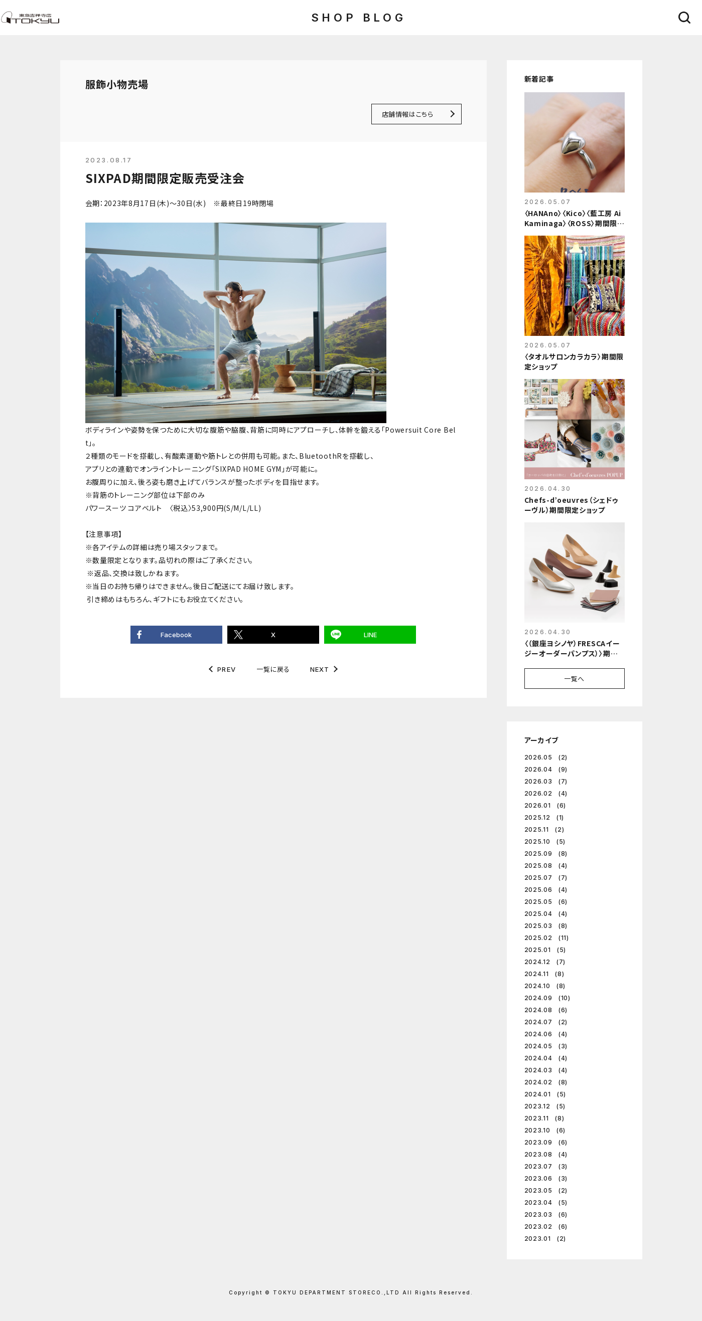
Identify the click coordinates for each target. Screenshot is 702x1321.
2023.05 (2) (546, 1190)
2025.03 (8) (546, 925)
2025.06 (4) (546, 889)
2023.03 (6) (546, 1214)
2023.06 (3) (546, 1178)
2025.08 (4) (546, 865)
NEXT (319, 669)
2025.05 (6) (546, 901)
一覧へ (574, 678)
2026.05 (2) (546, 757)
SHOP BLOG (358, 17)
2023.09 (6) (546, 1142)
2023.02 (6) (546, 1226)
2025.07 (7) (546, 877)
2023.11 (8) (544, 1118)
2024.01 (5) (545, 1094)
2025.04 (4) (546, 913)
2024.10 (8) (545, 986)
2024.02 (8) (546, 1082)
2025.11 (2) (544, 829)
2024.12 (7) (545, 962)
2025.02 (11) (546, 937)
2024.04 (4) (546, 1058)
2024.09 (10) (547, 998)
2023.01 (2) (545, 1238)
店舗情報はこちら (408, 114)
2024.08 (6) (546, 1010)
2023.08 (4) (546, 1154)
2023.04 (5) (546, 1202)
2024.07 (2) (546, 1022)
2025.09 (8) (546, 853)
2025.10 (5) (545, 841)
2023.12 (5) (545, 1106)
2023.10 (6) (545, 1130)
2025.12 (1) (544, 817)
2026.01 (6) (545, 805)
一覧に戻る (273, 669)
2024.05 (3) (546, 1046)
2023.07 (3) (546, 1166)
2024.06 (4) (546, 1034)
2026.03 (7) (546, 781)
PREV (226, 669)
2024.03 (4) (546, 1070)
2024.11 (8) (544, 974)
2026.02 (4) (546, 793)
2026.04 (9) (546, 769)
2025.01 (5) (545, 950)
